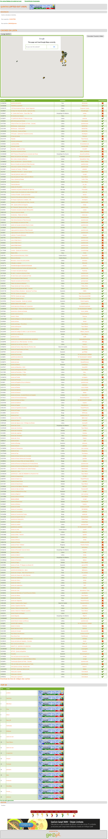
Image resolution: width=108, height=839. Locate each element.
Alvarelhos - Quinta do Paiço (18, 149)
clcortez (85, 265)
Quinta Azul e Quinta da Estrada (19, 311)
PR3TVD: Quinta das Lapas (18, 296)
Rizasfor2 (84, 651)
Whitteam (8, 731)
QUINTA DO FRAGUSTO (17, 519)
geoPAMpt (84, 352)
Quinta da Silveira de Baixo (17, 400)
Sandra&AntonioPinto (84, 339)
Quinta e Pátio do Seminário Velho (19, 608)
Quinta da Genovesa (16, 354)
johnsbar (85, 557)
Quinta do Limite (15, 529)
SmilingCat (84, 199)
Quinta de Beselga (15, 443)
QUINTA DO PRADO (16, 547)
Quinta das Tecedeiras (16, 435)
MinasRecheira (84, 258)
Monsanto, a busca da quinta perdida (20, 260)
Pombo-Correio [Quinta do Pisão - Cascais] (21, 288)
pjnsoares (8, 769)
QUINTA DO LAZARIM (16, 527)
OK (54, 47)
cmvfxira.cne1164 (84, 506)
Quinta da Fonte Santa (16, 352)
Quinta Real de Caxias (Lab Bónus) (20, 620)
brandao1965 (84, 146)
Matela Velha (14, 253)
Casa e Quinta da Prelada (17, 179)
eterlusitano (85, 547)
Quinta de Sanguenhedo (17, 476)
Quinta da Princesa (16, 379)
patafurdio (84, 514)
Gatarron (85, 141)
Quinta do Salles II (15, 555)
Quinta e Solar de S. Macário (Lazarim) (20, 610)
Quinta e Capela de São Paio (18, 605)
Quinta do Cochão (15, 506)
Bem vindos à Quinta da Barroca (19, 159)
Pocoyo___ (9, 791)
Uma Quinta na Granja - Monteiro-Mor (20, 666)
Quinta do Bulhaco (15, 504)
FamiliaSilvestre (85, 217)
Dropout (8, 758)
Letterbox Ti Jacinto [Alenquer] (18, 235)
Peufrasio (8, 764)
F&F (85, 585)
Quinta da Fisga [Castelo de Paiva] (19, 349)
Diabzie (85, 438)
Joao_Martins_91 (84, 618)
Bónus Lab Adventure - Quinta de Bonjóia (21, 161)
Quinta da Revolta (15, 384)
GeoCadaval (85, 121)
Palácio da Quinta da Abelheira (18, 283)
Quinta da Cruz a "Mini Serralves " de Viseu (21, 341)
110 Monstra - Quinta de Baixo (18, 131)
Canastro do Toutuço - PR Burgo (19, 169)
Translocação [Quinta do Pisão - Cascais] (21, 661)
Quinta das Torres (15, 438)
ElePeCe (85, 628)
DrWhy (84, 430)
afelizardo (84, 443)
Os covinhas (85, 572)
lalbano (84, 560)
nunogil (84, 174)
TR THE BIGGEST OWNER (85, 308)
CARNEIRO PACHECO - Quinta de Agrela (21, 171)
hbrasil (84, 321)
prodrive (85, 575)
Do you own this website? (33, 47)
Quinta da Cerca (15, 336)
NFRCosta (84, 412)
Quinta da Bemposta (16, 326)
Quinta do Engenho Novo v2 (18, 516)
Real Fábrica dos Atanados (17, 633)
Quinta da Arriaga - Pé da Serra (19, 324)
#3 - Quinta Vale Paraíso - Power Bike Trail (21, 113)
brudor (84, 641)
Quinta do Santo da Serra (17, 557)
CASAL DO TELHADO (16, 187)
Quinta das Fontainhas (16, 430)
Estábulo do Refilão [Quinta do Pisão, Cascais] (22, 202)
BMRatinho (84, 570)
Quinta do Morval (15, 539)
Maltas (84, 392)
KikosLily (85, 136)
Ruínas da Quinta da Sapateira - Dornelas (21, 641)
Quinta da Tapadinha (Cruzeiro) (18, 407)
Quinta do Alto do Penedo (17, 496)
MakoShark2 (85, 468)
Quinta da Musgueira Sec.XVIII (18, 369)
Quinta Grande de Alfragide (17, 613)
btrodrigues (84, 133)
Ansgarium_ (85, 450)
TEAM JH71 (85, 105)
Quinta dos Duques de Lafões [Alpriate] (20, 575)
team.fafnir (84, 395)
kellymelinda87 (84, 598)
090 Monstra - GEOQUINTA (18, 128)
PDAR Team (85, 519)
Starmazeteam (84, 516)
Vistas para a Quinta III (16, 676)
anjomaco (84, 384)
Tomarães (13, 653)
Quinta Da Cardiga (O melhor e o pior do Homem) (23, 331)
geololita (85, 445)
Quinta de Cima (15, 450)
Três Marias (85, 453)
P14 (85, 319)
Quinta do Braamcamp (16, 501)
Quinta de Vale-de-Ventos (17, 489)
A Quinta (13, 138)
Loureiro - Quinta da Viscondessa (19, 250)
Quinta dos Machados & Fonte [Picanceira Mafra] (23, 593)
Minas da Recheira (15, 258)
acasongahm (85, 648)
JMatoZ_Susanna (84, 331)
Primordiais (84, 189)
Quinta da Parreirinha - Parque (18, 374)
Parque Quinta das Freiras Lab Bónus (20, 286)
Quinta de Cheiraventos (17, 448)
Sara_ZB (8, 720)
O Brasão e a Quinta (16, 263)
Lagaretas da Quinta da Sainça (18, 227)
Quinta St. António (15, 626)
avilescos (8, 797)
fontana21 (8, 780)
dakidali (85, 587)
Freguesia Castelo (84, 108)
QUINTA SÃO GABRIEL (17, 623)
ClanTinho (8, 698)
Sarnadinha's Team (85, 159)
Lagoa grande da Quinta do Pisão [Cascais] (22, 230)
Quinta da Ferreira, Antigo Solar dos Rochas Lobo (23, 346)
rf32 (85, 116)
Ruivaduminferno (84, 603)
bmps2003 (84, 255)
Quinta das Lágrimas (16, 433)
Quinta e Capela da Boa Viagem (19, 603)
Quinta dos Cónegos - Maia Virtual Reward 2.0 (22, 572)
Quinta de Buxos (15, 445)
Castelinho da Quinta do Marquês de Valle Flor (22, 189)
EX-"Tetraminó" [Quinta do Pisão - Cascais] (21, 207)
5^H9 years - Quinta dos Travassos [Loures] (22, 133)
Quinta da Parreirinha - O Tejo (18, 372)
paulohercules (84, 123)
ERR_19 (85, 643)
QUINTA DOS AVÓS (16, 103)
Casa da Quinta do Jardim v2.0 (18, 174)
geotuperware (84, 280)
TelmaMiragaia (84, 110)
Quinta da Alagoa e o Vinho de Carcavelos (21, 319)
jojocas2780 (85, 565)
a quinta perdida (15, 143)
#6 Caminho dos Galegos (17, 116)
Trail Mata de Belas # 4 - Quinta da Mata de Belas (23, 659)
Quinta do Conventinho (16, 511)
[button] (63, 65)
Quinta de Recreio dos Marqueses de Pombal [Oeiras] (24, 463)
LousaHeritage (84, 250)
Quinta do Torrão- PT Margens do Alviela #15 (22, 565)
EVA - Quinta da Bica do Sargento (19, 204)
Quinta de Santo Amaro (17, 483)
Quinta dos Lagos (15, 587)
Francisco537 (84, 489)
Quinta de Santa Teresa (17, 481)
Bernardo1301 (84, 631)
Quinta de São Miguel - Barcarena (19, 486)
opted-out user (18, 7)
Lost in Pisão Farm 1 (16, 237)
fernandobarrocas (84, 143)
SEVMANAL (85, 509)
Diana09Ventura (85, 362)
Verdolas (85, 433)
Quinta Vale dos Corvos (17, 628)
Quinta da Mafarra (15, 364)
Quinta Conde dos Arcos (17, 313)
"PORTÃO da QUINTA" (16, 105)
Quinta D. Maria (15, 316)
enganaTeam (85, 171)
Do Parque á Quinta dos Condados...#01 (21, 199)
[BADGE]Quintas (13, 23)
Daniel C (85, 666)
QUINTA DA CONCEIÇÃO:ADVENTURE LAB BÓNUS (24, 339)
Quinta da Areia (15, 321)
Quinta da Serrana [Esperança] (18, 397)
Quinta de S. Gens (15, 471)
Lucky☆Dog (85, 179)
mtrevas (85, 235)
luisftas (84, 113)
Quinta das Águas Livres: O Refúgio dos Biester (23, 423)
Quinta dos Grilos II (16, 582)
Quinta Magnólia (15, 615)
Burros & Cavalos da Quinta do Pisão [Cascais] (22, 164)
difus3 (7, 714)
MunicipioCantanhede (84, 156)
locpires (85, 344)
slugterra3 (84, 613)
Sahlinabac (9, 725)
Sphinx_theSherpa (84, 151)
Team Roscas (84, 138)
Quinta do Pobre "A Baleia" (17, 544)
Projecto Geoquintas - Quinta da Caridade (21, 301)
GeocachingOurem (84, 397)
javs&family (85, 593)
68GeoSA (84, 263)
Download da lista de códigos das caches (15, 679)
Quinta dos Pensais (16, 598)
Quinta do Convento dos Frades (19, 514)
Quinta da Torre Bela (16, 417)
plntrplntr (85, 169)
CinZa (84, 253)
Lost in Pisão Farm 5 (16, 247)
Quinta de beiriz (15, 440)
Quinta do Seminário (16, 560)
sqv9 (85, 440)
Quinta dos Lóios (15, 590)
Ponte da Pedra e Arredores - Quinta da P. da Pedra (24, 291)
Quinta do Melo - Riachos (17, 534)
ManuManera (84, 405)
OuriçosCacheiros (84, 313)
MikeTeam (8, 703)
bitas (7, 775)
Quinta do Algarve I (16, 494)
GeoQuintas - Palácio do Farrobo (19, 214)
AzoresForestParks (85, 154)
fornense (85, 626)
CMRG (84, 291)
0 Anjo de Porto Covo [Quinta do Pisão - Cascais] (23, 123)
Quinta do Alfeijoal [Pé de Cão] (18, 491)
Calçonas (84, 316)
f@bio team (84, 417)
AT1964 (85, 476)
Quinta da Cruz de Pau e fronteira (19, 344)
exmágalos (84, 377)
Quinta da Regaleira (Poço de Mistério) (20, 382)
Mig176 (84, 425)
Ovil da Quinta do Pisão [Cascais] (19, 278)
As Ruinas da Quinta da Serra (18, 151)
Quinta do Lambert (15, 524)
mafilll (84, 336)
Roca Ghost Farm (15, 636)
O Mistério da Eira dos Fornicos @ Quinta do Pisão (23, 268)
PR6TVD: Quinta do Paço (17, 298)
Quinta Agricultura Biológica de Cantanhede (22, 306)
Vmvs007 (84, 149)
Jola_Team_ (85, 471)
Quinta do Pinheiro (15, 542)
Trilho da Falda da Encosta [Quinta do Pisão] (22, 664)
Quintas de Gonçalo (16, 631)
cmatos (84, 209)
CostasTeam (85, 364)
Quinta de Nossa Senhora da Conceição (21, 456)
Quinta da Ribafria (15, 387)
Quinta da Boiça (15, 329)
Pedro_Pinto (85, 286)
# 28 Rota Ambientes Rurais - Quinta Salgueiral (22, 108)
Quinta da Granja (15, 359)
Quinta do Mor (14, 537)
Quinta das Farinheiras (16, 428)
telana (84, 187)
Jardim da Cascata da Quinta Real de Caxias (22, 225)
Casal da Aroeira (15, 181)
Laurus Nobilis (84, 387)
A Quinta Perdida (15, 146)
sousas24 (84, 420)
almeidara (84, 260)
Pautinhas (84, 270)
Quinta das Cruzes (15, 425)
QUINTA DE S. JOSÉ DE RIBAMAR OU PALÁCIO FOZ (24, 473)
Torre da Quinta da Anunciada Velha (20, 656)
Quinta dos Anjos (15, 567)
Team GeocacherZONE (84, 293)
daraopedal (84, 349)
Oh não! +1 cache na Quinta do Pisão (20, 273)
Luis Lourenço (84, 379)
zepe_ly (85, 577)
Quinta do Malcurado (16, 532)
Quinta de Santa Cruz (16, 478)
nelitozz (85, 461)
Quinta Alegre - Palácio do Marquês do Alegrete (23, 308)
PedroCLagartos (85, 301)
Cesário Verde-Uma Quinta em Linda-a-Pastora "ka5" (24, 192)
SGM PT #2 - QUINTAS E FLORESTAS (21, 646)
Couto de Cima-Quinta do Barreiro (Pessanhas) (23, 197)
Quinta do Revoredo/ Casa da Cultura (20, 549)
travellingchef (84, 501)
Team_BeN (84, 329)
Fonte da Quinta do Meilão (17, 212)
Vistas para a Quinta (16, 671)
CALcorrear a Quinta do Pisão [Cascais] (21, 166)
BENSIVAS (84, 103)
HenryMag (9, 786)
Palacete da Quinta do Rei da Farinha (20, 280)
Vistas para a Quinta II (16, 674)
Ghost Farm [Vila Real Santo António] (20, 217)
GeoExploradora (85, 359)
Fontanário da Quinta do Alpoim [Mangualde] (22, 209)
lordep (84, 204)
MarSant (85, 486)
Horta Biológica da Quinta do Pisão (19, 222)
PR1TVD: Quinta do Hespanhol (18, 293)
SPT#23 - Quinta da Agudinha (18, 651)
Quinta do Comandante (17, 509)
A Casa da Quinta (15, 136)
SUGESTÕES (12, 19)
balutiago (84, 638)
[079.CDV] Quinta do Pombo (18, 121)
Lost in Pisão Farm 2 (16, 240)
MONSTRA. (85, 126)
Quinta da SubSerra (16, 402)
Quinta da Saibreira (16, 390)
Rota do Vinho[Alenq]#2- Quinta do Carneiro (22, 638)
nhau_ (84, 372)
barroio (84, 194)
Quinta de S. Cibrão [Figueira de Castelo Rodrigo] (23, 468)
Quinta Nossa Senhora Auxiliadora (19, 618)
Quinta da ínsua (15, 362)
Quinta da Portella (15, 377)
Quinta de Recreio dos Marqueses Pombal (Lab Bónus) (24, 466)
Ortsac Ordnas (84, 161)
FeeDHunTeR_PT (84, 415)
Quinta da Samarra (15, 392)
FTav (7, 709)
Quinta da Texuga (15, 410)
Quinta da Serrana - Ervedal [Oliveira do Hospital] (23, 395)
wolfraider (84, 511)
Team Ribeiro (84, 176)
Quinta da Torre (15, 412)
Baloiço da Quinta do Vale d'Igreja (19, 156)
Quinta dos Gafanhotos (16, 577)
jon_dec (85, 184)
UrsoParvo (84, 435)
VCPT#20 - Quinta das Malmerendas (20, 669)
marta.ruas (84, 214)
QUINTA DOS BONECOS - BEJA (19, 570)
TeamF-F (84, 549)
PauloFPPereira (85, 212)
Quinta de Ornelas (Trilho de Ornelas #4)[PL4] (22, 461)
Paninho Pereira (85, 544)
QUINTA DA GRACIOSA (17, 357)
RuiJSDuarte (85, 636)
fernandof (84, 646)
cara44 (84, 529)
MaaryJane (84, 346)
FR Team (84, 341)
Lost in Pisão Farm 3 (16, 242)
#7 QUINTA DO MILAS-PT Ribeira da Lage (21, 118)
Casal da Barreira (15, 184)
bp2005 (85, 534)
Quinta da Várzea (15, 420)
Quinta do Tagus (15, 562)
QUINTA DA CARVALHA (17, 334)
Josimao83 (84, 423)
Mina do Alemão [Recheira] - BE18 (19, 255)
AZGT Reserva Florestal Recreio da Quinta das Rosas (24, 154)
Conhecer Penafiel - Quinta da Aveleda (20, 194)
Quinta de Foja (14, 453)
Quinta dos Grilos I (15, 580)
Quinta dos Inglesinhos (16, 585)
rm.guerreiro (9, 753)
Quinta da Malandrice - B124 (18, 367)
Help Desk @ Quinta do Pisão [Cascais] (21, 220)
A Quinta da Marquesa (16, 141)
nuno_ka (85, 192)
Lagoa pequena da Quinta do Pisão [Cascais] (22, 232)
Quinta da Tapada (15, 405)
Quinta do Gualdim (15, 522)
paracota (85, 118)
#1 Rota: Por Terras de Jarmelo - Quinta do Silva (23, 110)
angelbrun (84, 567)
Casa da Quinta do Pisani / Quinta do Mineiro (22, 176)
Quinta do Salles (15, 552)
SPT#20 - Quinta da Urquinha (18, 648)
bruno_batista (84, 283)
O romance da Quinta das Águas (19, 270)
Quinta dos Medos (15, 595)
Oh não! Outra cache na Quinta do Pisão (21, 275)
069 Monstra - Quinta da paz (18, 126)
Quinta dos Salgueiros (16, 600)
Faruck (84, 227)
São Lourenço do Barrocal (17, 643)
